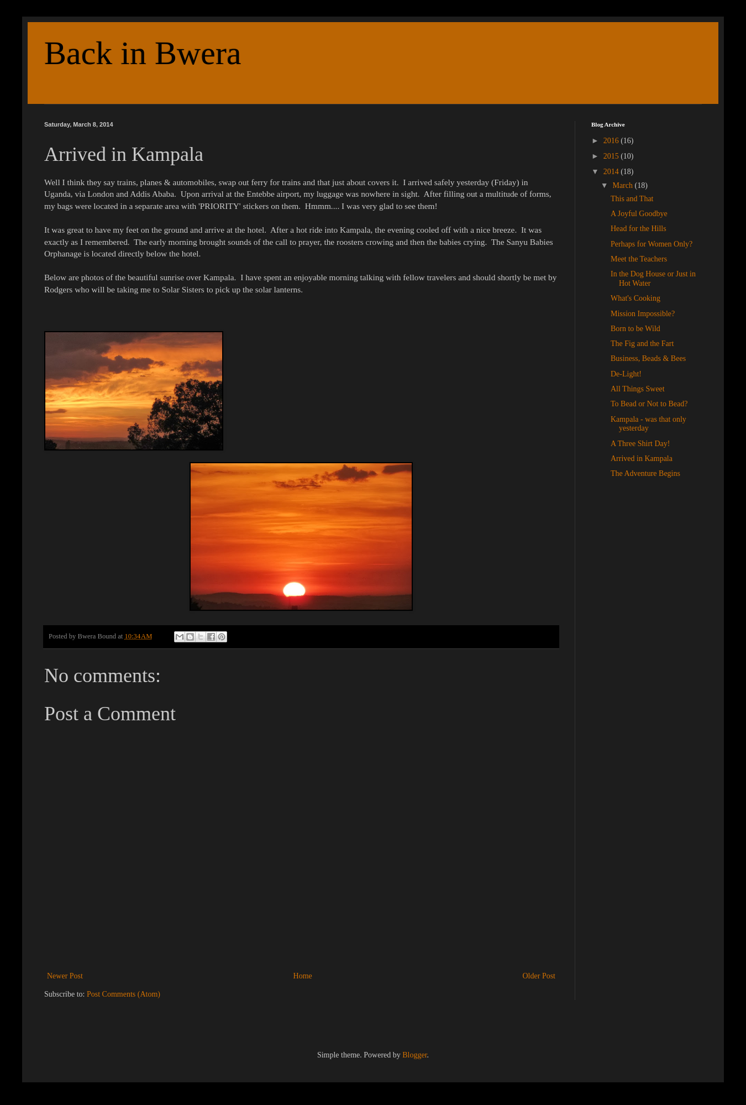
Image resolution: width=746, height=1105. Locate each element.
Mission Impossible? (643, 314)
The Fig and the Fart (642, 343)
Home (302, 976)
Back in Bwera (142, 53)
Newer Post (65, 976)
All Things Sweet (638, 389)
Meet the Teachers (639, 259)
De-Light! (626, 374)
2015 (612, 156)
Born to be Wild (635, 328)
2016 (612, 141)
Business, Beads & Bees (648, 358)
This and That (632, 199)
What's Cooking (635, 298)
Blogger (414, 1055)
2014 (612, 171)
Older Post (539, 976)
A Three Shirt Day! (640, 443)
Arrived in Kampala (642, 458)
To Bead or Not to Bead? (649, 404)
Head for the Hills (638, 228)
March (623, 185)
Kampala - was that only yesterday (648, 424)
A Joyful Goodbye (639, 214)
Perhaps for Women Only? (651, 244)
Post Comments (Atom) (123, 994)
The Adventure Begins (645, 473)
